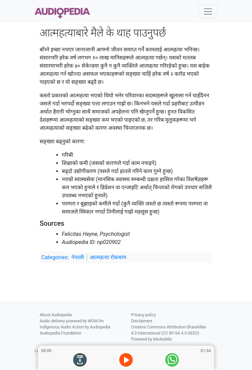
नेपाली (77, 257)
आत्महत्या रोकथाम (108, 257)
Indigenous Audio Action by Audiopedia (75, 327)
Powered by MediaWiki (151, 339)
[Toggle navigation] (207, 11)
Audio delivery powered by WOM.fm (72, 321)
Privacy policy (143, 315)
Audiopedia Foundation (60, 333)
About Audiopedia (56, 315)
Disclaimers (141, 321)
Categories (54, 257)
